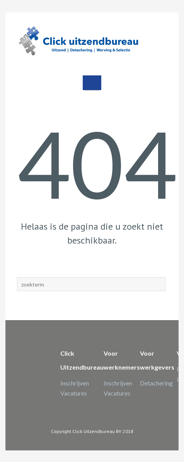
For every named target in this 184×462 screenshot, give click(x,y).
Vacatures (73, 393)
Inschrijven (74, 383)
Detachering (156, 383)
